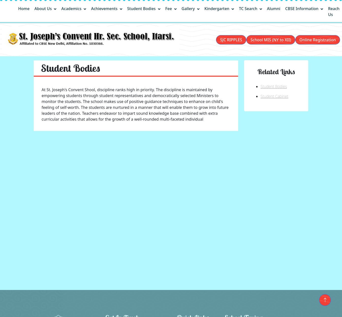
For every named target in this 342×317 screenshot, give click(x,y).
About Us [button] (43, 8)
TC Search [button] (248, 8)
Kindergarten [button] (217, 8)
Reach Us (333, 11)
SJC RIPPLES (231, 40)
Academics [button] (71, 8)
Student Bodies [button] (142, 8)
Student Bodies (274, 86)
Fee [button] (169, 8)
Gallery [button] (189, 8)
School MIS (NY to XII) (270, 40)
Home (24, 8)
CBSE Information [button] (302, 8)
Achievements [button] (105, 8)
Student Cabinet (274, 96)
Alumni (273, 8)
